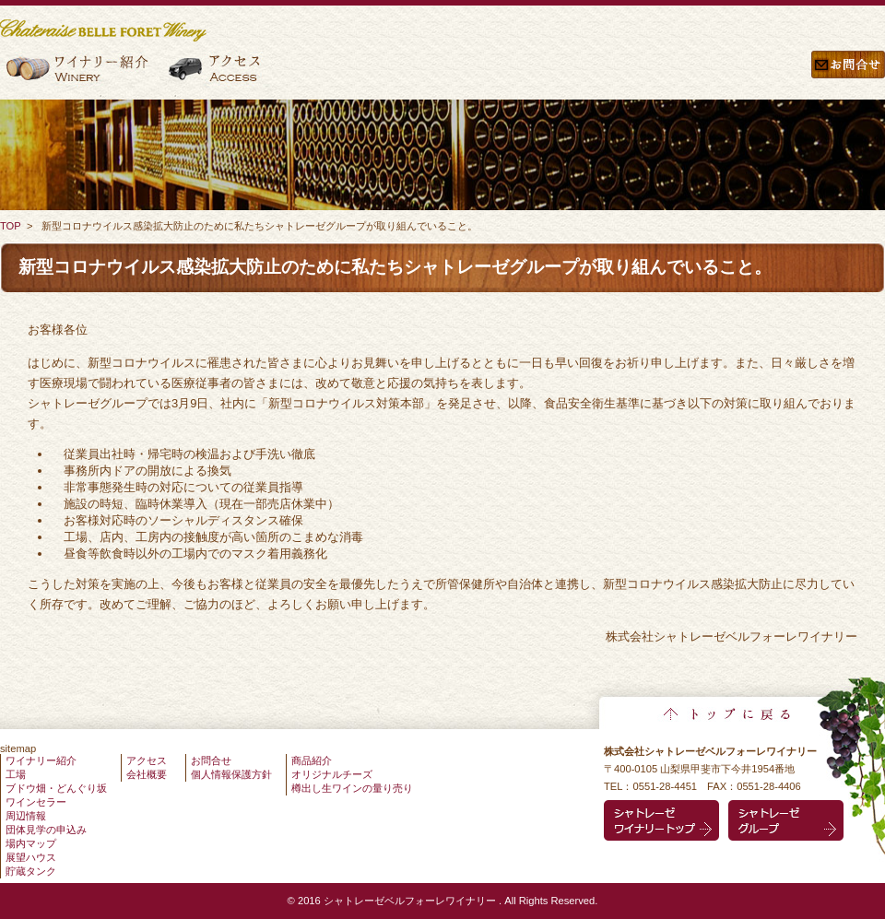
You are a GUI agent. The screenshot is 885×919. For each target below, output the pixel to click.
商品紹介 (311, 760)
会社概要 (146, 774)
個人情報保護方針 (231, 774)
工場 (16, 774)
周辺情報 (26, 815)
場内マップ (31, 843)
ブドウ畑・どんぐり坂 (56, 788)
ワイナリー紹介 (79, 75)
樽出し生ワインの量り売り (352, 788)
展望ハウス (31, 857)
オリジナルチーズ (331, 774)
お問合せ (848, 75)
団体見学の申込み (46, 829)
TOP (10, 225)
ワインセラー (36, 801)
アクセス (215, 75)
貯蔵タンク (31, 871)
